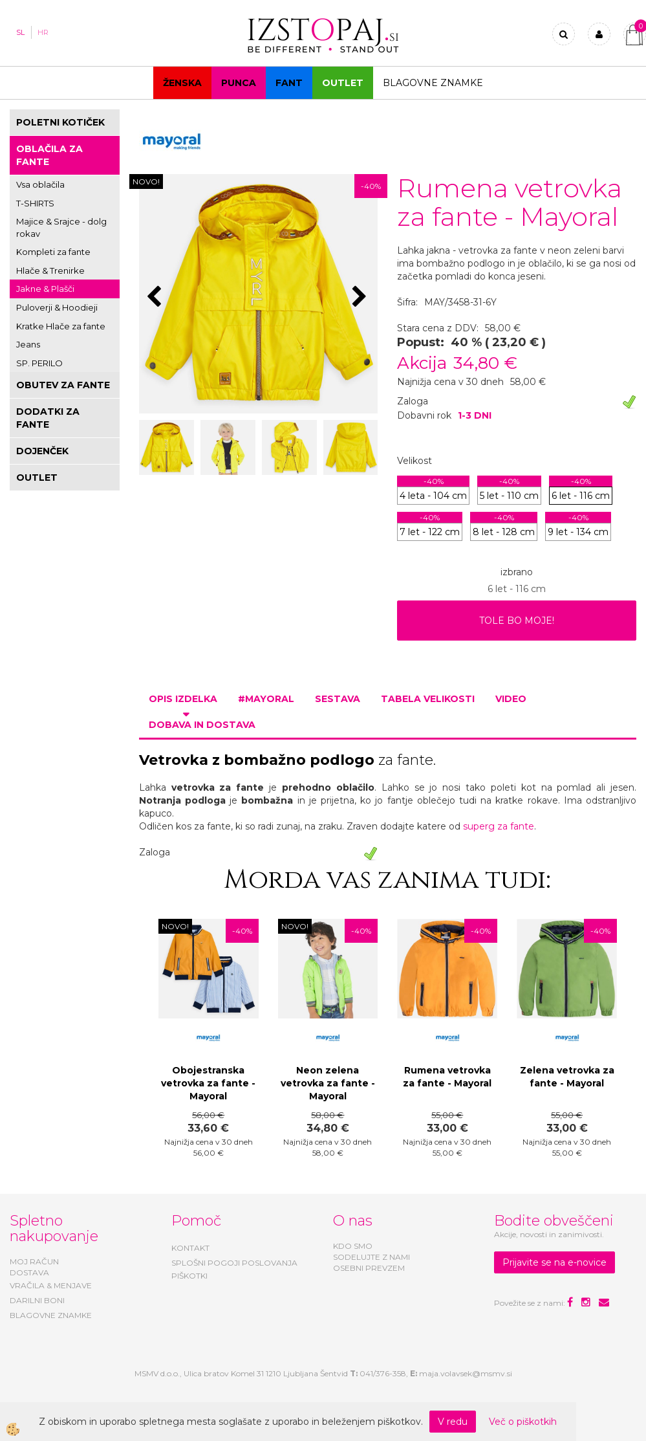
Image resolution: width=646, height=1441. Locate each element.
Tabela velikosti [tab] (428, 699)
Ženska (182, 83)
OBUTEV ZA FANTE (63, 385)
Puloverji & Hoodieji (57, 307)
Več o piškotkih (523, 1421)
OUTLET (342, 83)
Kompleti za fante (53, 252)
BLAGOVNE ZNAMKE (51, 1315)
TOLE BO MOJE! (516, 620)
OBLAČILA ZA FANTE (49, 155)
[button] (361, 298)
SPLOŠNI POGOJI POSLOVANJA (234, 1263)
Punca (238, 83)
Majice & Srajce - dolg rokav (61, 227)
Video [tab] (510, 699)
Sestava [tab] (337, 699)
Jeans (28, 344)
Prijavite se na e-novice (554, 1262)
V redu (453, 1421)
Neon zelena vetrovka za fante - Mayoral (328, 1083)
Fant (289, 83)
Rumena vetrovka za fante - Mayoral (447, 1076)
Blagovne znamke (433, 83)
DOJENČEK (42, 451)
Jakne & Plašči (45, 288)
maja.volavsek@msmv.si (465, 1373)
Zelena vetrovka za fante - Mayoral (567, 1076)
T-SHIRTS (35, 203)
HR (43, 32)
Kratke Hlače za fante (60, 326)
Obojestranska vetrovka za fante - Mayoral (208, 1083)
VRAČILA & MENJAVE (51, 1285)
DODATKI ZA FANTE (48, 418)
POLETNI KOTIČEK (60, 122)
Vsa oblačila (40, 184)
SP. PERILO (39, 363)
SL (20, 32)
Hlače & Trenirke (50, 270)
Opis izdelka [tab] (183, 699)
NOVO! (146, 181)
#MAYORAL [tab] (266, 699)
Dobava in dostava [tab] (202, 725)
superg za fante (498, 826)
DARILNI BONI (37, 1300)
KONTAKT (190, 1248)
